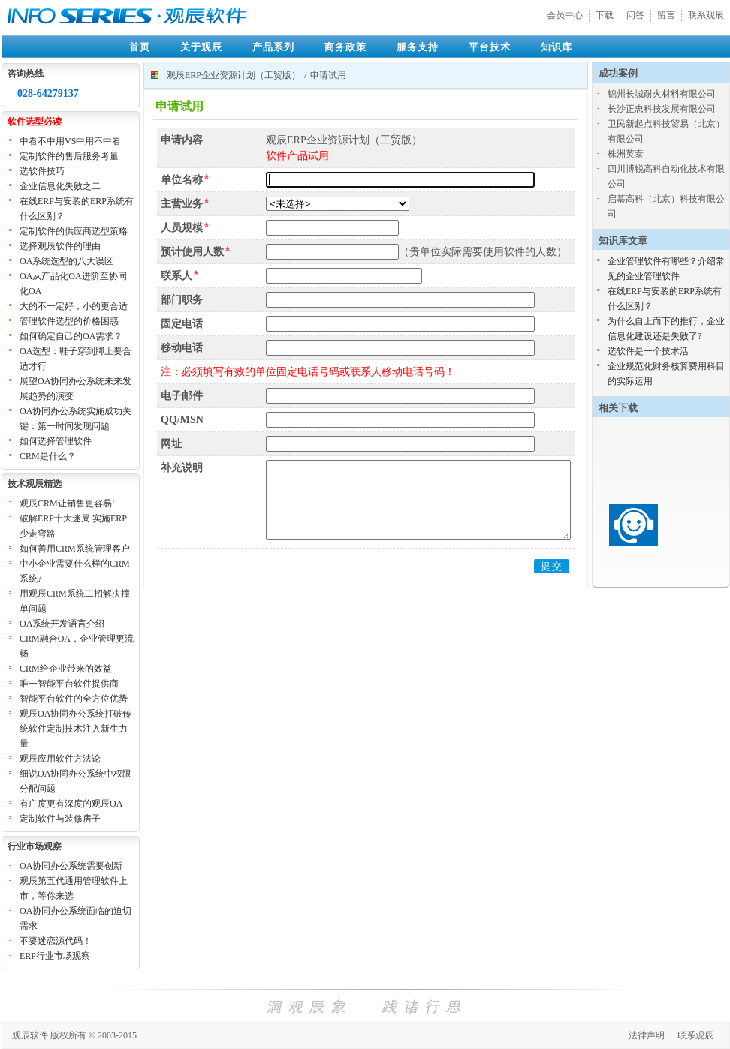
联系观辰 (706, 15)
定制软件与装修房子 (60, 818)
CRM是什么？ (48, 456)
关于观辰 (201, 47)
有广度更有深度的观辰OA (71, 803)
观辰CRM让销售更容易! (67, 503)
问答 (635, 15)
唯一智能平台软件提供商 (69, 683)
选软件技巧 (42, 171)
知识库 (556, 47)
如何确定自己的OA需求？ (71, 336)
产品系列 (273, 47)
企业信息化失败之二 (60, 186)
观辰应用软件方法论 (60, 758)
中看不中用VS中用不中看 (70, 141)
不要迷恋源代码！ (56, 941)
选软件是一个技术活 (648, 351)
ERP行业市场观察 (55, 956)
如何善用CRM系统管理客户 (75, 548)
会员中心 (565, 15)
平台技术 (490, 47)
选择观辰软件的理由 (60, 246)
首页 (139, 47)
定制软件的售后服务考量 (69, 156)
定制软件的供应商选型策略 (74, 231)
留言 (666, 15)
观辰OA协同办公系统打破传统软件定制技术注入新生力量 (75, 728)
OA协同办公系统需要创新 (71, 866)
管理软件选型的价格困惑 (69, 321)
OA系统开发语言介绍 (62, 623)
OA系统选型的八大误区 (66, 261)
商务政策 (345, 47)
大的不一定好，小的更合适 (74, 306)
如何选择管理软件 (56, 441)
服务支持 (418, 47)
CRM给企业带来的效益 (66, 668)
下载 (605, 15)
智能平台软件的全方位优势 (74, 698)
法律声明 (647, 1035)
